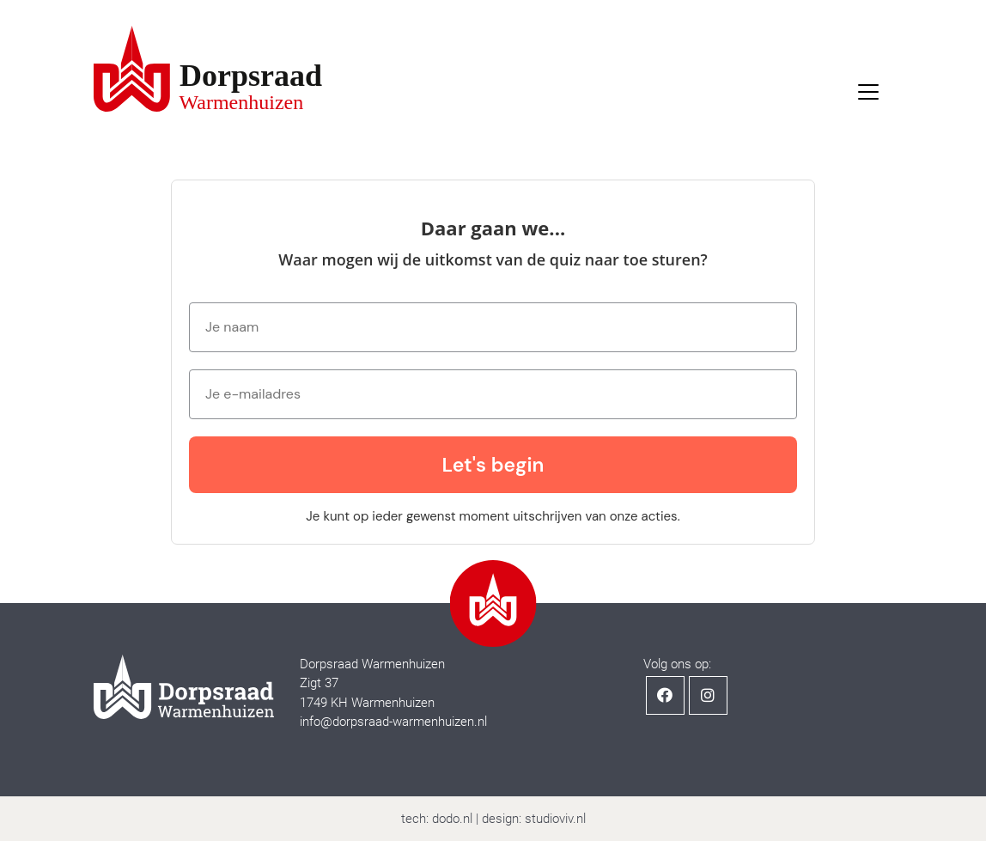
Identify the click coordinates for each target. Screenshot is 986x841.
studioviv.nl (555, 818)
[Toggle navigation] (868, 92)
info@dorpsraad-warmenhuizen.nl (393, 721)
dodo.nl (452, 818)
